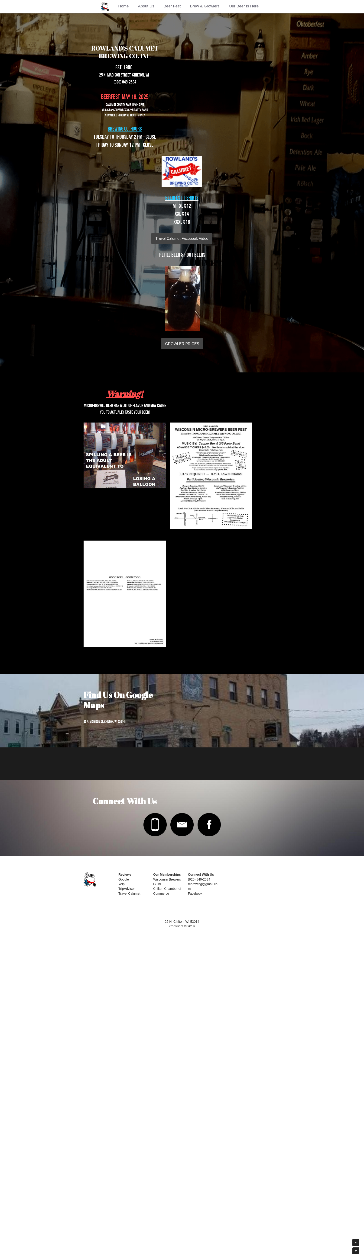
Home (123, 6)
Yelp (125, 1203)
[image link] (154, 1143)
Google (127, 1198)
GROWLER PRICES (233, 241)
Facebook (204, 1207)
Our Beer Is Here (244, 6)
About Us (146, 6)
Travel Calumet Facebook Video (130, 231)
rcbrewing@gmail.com (213, 1203)
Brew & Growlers (205, 6)
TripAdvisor (130, 1207)
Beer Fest (172, 6)
